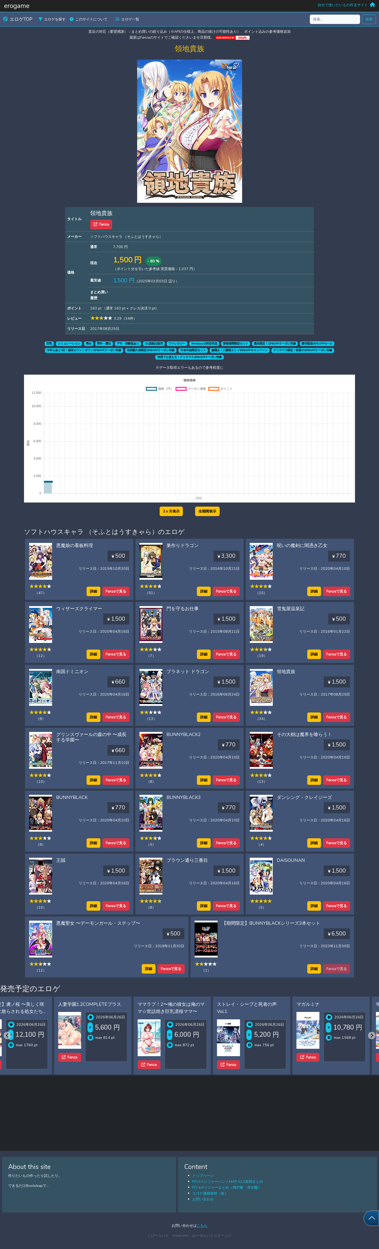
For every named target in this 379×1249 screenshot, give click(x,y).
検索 (369, 19)
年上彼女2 (333, 1004)
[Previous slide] (7, 1035)
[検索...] (335, 19)
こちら (202, 1225)
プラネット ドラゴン (188, 671)
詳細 (93, 591)
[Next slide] (371, 1035)
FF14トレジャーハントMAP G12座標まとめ (227, 1181)
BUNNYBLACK (72, 797)
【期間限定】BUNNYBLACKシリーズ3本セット (271, 923)
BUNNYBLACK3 (184, 797)
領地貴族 (286, 671)
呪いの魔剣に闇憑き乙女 (302, 545)
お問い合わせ (203, 1199)
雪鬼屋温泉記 (290, 609)
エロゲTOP (17, 19)
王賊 (60, 860)
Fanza (101, 224)
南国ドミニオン (72, 671)
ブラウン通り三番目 (187, 860)
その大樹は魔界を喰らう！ (304, 734)
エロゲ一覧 (127, 19)
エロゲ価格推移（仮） (210, 1193)
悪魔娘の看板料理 (74, 545)
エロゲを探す (52, 19)
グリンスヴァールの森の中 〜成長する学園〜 (91, 737)
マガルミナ (254, 1004)
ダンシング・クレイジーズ (304, 797)
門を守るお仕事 (183, 609)
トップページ (203, 1175)
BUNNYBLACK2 (184, 734)
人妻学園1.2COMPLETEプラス (36, 1004)
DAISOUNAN (291, 860)
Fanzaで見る (116, 591)
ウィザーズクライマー (79, 609)
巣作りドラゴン (183, 545)
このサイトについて (89, 19)
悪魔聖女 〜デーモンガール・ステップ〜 (98, 923)
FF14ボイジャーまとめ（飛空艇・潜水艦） (226, 1187)
